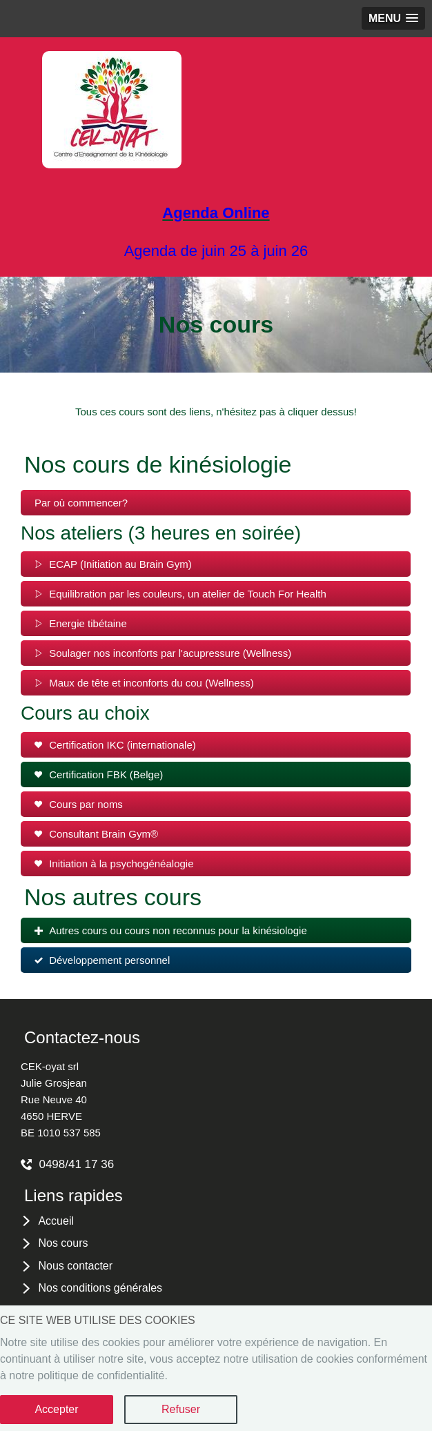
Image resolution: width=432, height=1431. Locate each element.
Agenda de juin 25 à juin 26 (216, 250)
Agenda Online (215, 212)
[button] (393, 18)
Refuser (180, 1409)
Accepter (56, 1409)
